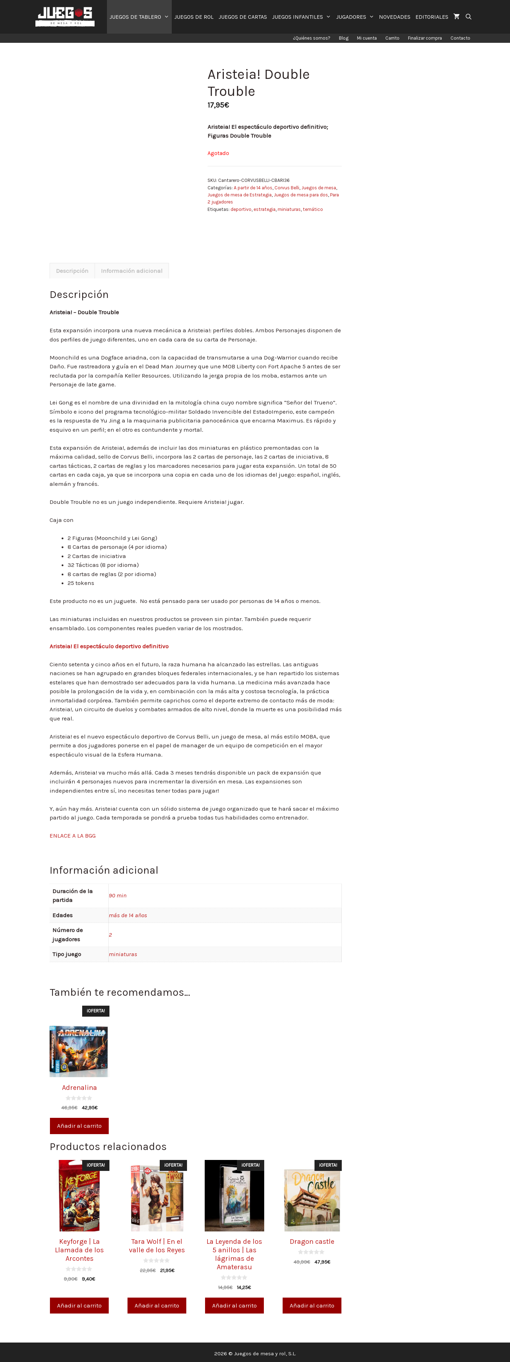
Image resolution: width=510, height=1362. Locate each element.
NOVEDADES (394, 16)
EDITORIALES (431, 16)
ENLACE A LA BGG (73, 833)
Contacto (460, 38)
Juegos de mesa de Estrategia (240, 194)
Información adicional (132, 267)
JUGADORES (356, 17)
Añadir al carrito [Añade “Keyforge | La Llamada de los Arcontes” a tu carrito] (79, 1302)
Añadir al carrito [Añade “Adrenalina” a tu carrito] (79, 1123)
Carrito (392, 38)
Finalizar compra (425, 38)
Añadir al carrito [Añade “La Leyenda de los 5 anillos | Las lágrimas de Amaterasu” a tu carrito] (234, 1302)
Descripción (72, 267)
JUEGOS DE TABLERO (140, 17)
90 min (117, 892)
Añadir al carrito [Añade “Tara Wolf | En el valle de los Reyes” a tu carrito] (157, 1302)
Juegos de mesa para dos (301, 194)
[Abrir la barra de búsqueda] (468, 17)
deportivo (241, 209)
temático (313, 209)
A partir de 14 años (253, 187)
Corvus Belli (286, 187)
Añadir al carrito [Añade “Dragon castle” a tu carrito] (312, 1302)
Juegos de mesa (318, 187)
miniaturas (289, 209)
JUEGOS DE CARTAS (243, 16)
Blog (343, 38)
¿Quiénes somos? (311, 38)
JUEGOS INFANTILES (303, 17)
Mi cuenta (367, 38)
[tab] (72, 268)
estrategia (265, 209)
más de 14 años (128, 912)
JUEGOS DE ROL (194, 16)
